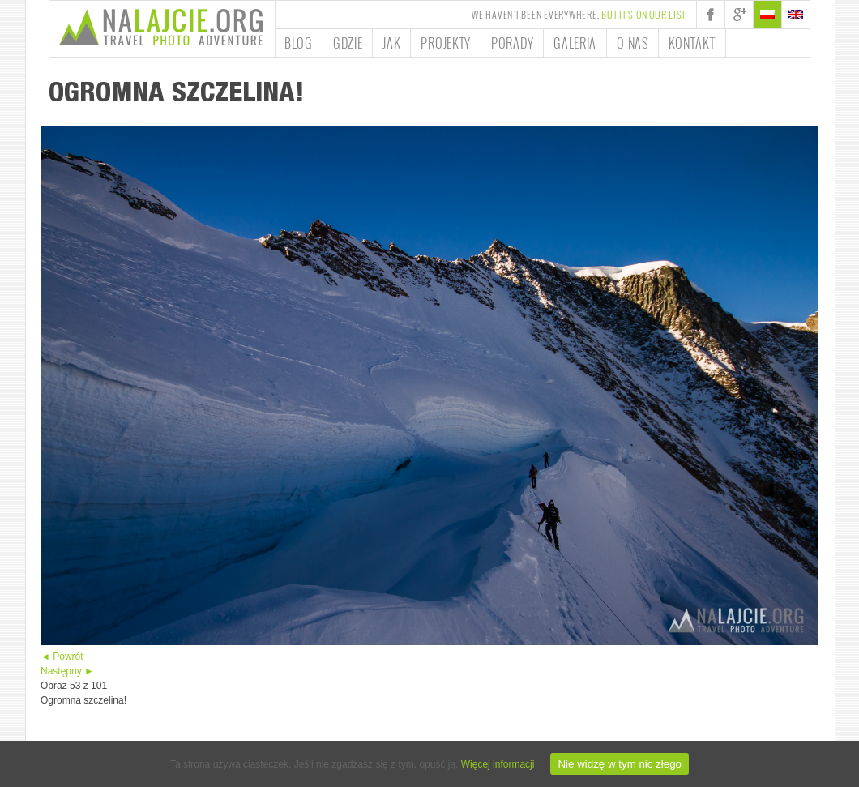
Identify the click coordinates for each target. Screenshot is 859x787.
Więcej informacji (498, 764)
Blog (298, 43)
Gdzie (348, 43)
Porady (512, 43)
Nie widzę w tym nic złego (620, 764)
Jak (391, 43)
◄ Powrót (62, 656)
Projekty (446, 43)
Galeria (574, 43)
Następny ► (67, 671)
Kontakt (692, 43)
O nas (632, 43)
